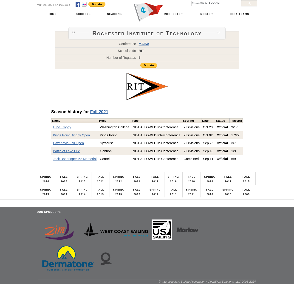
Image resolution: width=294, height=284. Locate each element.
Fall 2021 (99, 111)
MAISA (144, 44)
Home (52, 14)
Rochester (173, 14)
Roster (206, 14)
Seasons (114, 14)
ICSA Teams (239, 14)
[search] (214, 3)
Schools (83, 14)
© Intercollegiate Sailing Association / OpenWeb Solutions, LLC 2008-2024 (207, 281)
